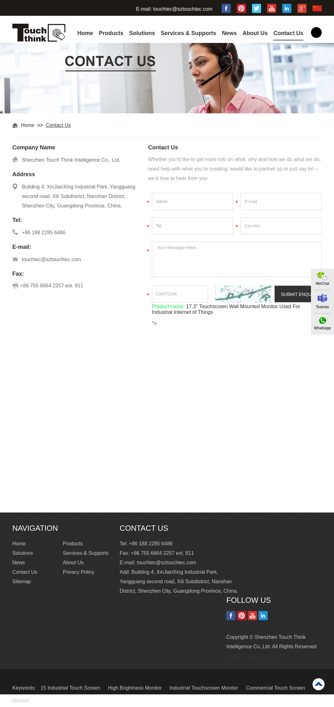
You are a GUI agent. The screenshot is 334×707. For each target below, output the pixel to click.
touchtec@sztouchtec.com (182, 9)
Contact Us (288, 33)
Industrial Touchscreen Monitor (205, 688)
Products (111, 33)
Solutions (142, 33)
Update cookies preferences (257, 656)
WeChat (322, 283)
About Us (255, 33)
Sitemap (21, 581)
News (229, 33)
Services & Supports (188, 33)
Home (85, 33)
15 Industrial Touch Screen (71, 688)
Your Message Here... (237, 259)
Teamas (322, 307)
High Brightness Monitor (135, 688)
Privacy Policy (78, 572)
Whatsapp (322, 328)
